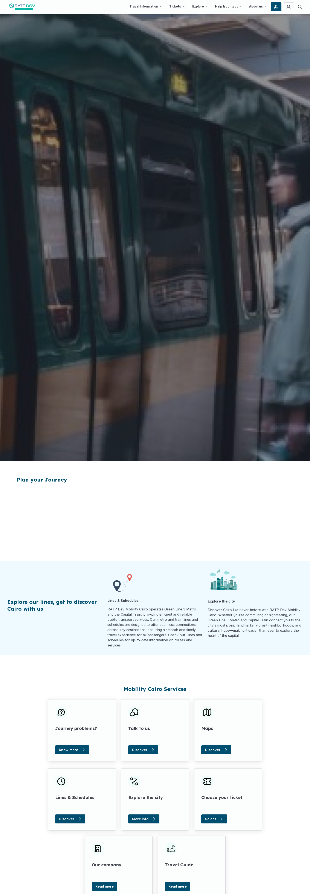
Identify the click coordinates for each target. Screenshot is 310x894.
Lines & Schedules (74, 797)
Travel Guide (179, 864)
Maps (207, 728)
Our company (106, 864)
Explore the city (145, 797)
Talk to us (139, 728)
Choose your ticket (221, 797)
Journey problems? (76, 728)
